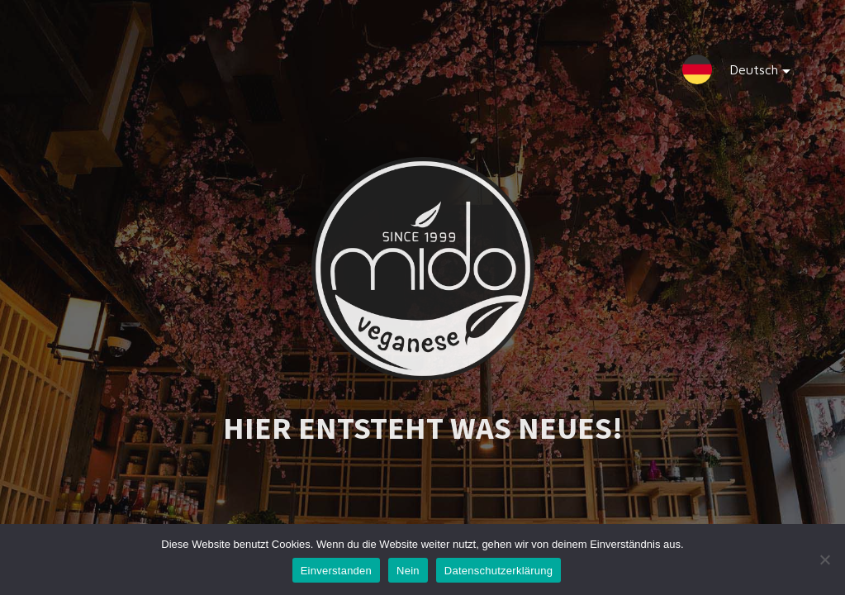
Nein (408, 570)
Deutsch (747, 73)
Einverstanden (336, 570)
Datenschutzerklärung (498, 570)
